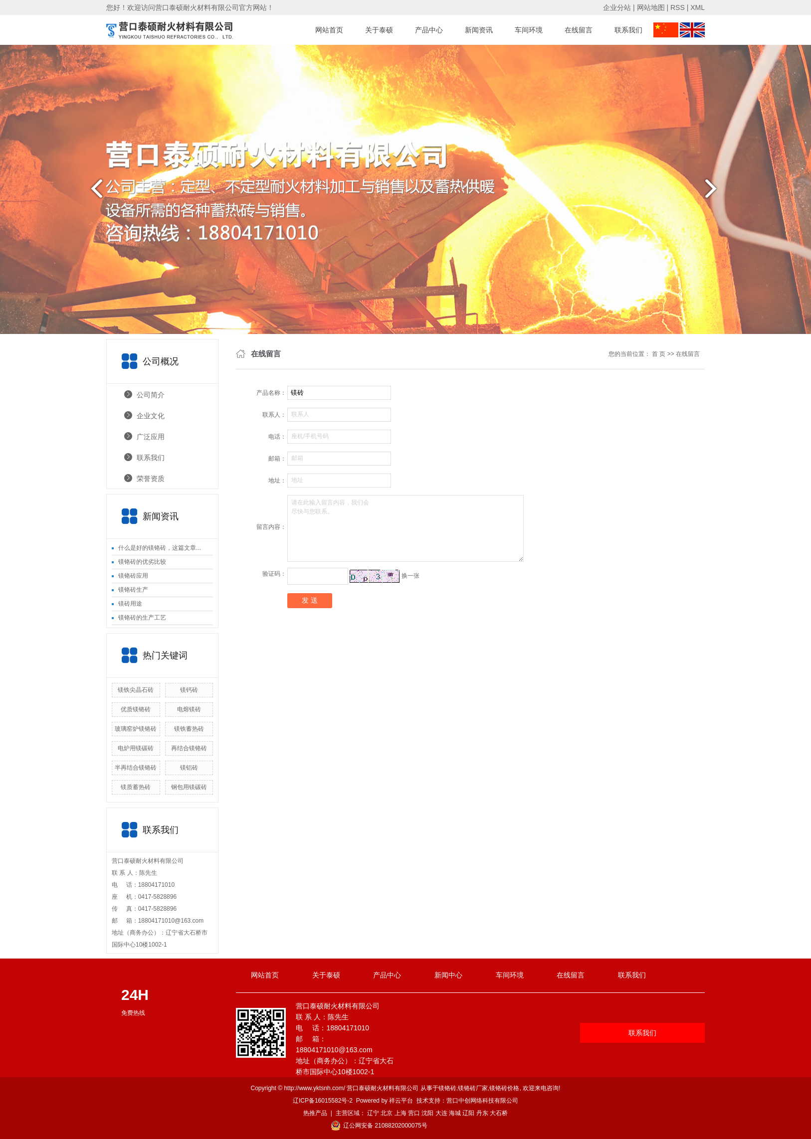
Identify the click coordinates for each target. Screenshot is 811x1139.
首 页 (658, 353)
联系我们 (628, 30)
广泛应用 (151, 437)
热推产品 (315, 1113)
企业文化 (151, 416)
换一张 (410, 575)
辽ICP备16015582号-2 (323, 1100)
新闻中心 (448, 975)
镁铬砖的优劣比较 (142, 561)
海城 (455, 1113)
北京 (387, 1113)
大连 (441, 1113)
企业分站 (617, 7)
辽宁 (373, 1113)
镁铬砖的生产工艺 (142, 617)
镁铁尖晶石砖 (136, 689)
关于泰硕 (379, 30)
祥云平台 (401, 1100)
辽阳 (468, 1113)
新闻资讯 (479, 30)
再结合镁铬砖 (189, 748)
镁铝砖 (189, 767)
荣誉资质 (151, 479)
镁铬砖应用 (133, 575)
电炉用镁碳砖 (136, 748)
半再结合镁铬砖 (136, 767)
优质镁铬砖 (136, 709)
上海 (400, 1113)
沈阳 (427, 1113)
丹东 (482, 1113)
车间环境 (529, 30)
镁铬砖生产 (133, 589)
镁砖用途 (130, 603)
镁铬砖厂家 (473, 1088)
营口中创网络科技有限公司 (482, 1100)
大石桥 (499, 1113)
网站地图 (651, 7)
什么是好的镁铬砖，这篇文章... (159, 547)
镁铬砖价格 (504, 1088)
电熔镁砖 (189, 709)
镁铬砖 (447, 1088)
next (717, 192)
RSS (677, 7)
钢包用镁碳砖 (189, 787)
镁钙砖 (189, 689)
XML (697, 7)
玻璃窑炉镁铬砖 (136, 728)
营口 (414, 1113)
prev (94, 192)
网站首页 (329, 30)
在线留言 (579, 30)
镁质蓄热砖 (136, 787)
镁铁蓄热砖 (189, 728)
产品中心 (429, 30)
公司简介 (151, 395)
